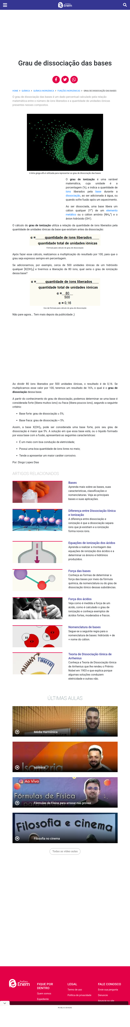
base (98, 191)
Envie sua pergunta (108, 989)
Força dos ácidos (80, 599)
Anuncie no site (106, 1000)
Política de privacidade (79, 995)
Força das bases (79, 571)
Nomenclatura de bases (84, 627)
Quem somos (44, 993)
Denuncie (103, 995)
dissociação (73, 195)
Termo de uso (75, 989)
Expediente (43, 999)
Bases (72, 482)
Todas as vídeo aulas (65, 851)
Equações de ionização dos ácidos (91, 543)
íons (68, 191)
